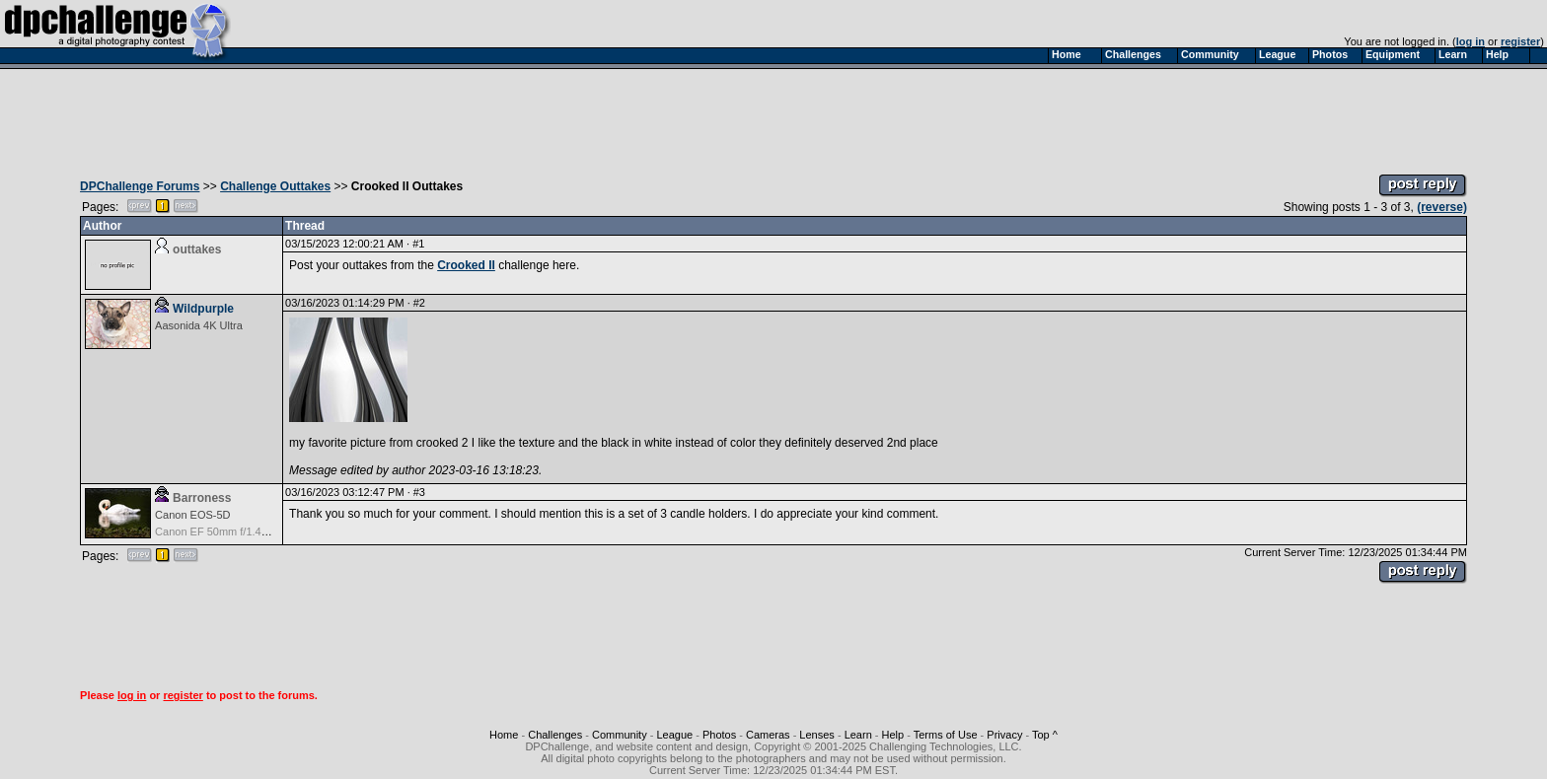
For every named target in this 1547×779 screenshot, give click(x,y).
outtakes (197, 249)
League (674, 735)
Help (893, 735)
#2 (419, 303)
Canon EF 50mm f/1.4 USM (221, 531)
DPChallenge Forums (139, 186)
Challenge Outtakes (275, 186)
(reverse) (1442, 207)
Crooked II (466, 265)
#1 (418, 243)
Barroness (202, 498)
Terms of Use (946, 735)
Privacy (1004, 735)
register (1520, 41)
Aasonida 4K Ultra (199, 325)
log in (1470, 41)
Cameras (768, 735)
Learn (858, 735)
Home (503, 735)
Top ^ (1045, 735)
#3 (419, 492)
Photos (719, 735)
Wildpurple (203, 309)
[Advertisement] (773, 116)
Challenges (555, 735)
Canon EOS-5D (192, 515)
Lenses (816, 735)
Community (619, 735)
